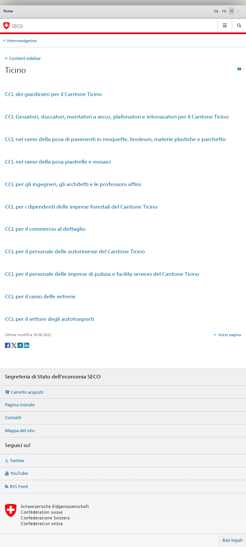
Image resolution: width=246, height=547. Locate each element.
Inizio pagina (229, 334)
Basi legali (232, 540)
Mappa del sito (19, 430)
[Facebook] (8, 344)
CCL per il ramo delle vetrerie (40, 296)
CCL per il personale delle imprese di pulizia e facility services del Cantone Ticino (102, 274)
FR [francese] (224, 11)
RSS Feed (19, 486)
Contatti (13, 417)
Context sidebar (25, 58)
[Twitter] (14, 344)
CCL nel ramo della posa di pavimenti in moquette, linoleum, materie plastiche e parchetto (115, 139)
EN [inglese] (240, 11)
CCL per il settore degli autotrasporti (49, 319)
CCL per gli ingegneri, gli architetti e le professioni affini (73, 184)
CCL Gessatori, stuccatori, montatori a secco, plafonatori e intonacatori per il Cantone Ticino (117, 117)
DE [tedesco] (216, 11)
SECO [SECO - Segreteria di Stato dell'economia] (17, 26)
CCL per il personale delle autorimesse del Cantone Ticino (75, 251)
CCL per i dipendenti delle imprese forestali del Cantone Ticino (81, 207)
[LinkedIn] (26, 344)
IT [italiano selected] (231, 11)
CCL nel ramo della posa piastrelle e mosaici (58, 162)
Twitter (17, 460)
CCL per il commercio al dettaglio (45, 229)
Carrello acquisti (27, 392)
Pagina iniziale (19, 404)
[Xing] (21, 344)
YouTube (19, 473)
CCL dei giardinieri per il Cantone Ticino (53, 94)
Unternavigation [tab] (21, 40)
